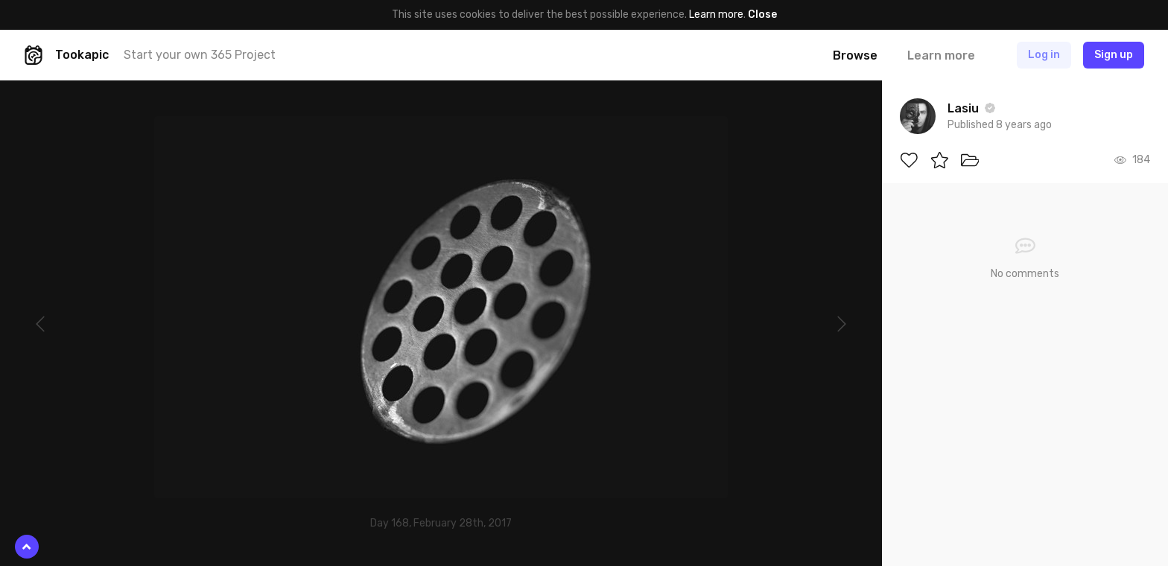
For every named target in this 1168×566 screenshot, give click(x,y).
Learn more (716, 14)
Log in (1044, 54)
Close (762, 14)
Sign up (1113, 54)
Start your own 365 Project (200, 55)
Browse (855, 55)
